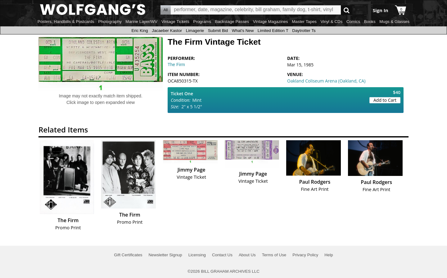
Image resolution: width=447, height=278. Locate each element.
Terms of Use (274, 255)
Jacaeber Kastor (167, 30)
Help (328, 255)
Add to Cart (384, 100)
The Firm (176, 64)
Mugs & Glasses (394, 21)
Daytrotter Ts (303, 30)
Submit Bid (218, 30)
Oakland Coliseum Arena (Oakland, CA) (326, 81)
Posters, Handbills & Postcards (66, 21)
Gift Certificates (128, 255)
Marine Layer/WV (141, 21)
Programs (202, 21)
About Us (247, 255)
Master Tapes (304, 21)
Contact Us (222, 255)
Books (370, 21)
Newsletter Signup (165, 255)
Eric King (139, 30)
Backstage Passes (232, 21)
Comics (353, 21)
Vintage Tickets (175, 21)
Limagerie (195, 30)
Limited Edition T (273, 30)
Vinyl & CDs (331, 21)
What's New (243, 30)
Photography (110, 21)
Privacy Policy (305, 255)
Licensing (197, 255)
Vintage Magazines (270, 21)
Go (346, 10)
